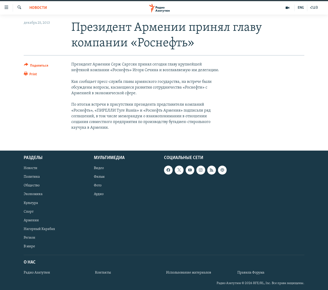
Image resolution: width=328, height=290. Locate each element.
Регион (29, 238)
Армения (31, 220)
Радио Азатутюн (37, 272)
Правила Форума (250, 272)
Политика (32, 177)
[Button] (36, 66)
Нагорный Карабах (39, 229)
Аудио (99, 194)
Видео (99, 168)
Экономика (33, 194)
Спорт (28, 212)
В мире (29, 246)
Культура (31, 203)
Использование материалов (188, 272)
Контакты (103, 272)
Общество (32, 186)
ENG (301, 8)
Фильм (99, 177)
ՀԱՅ (314, 8)
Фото (98, 186)
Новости (38, 8)
